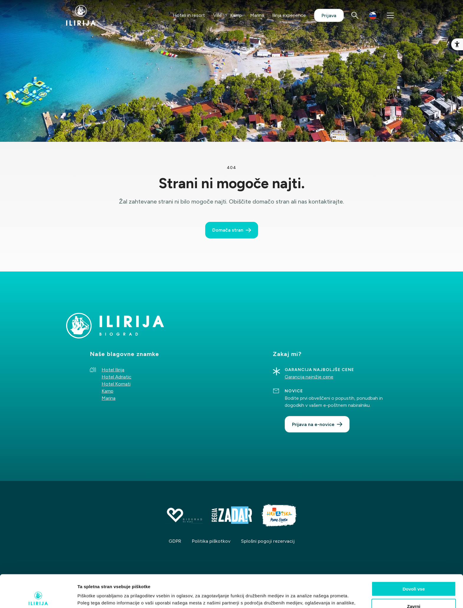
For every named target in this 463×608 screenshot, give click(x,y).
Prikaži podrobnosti (308, 596)
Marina (257, 15)
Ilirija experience (289, 15)
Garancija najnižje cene (309, 377)
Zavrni (413, 573)
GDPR (175, 541)
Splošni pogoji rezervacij (268, 541)
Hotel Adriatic (116, 377)
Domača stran (227, 230)
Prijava (329, 15)
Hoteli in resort (189, 15)
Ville (217, 15)
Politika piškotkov (211, 541)
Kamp (236, 15)
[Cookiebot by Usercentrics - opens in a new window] (38, 596)
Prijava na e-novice (313, 424)
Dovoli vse (413, 556)
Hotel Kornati (116, 384)
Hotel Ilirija (113, 370)
